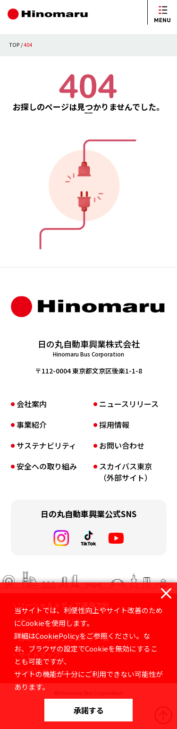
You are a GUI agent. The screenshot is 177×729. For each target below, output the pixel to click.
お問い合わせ (121, 471)
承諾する (89, 710)
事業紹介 (32, 451)
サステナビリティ (46, 471)
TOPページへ (88, 132)
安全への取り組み (47, 492)
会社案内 (32, 430)
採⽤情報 (114, 451)
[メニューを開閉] (162, 12)
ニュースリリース (129, 430)
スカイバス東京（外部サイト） (125, 498)
